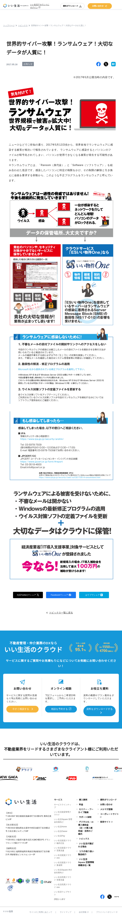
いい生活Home (60, 826)
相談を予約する (59, 709)
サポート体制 (85, 817)
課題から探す (59, 899)
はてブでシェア (94, 594)
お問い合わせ (99, 6)
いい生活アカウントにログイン (39, 6)
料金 (81, 804)
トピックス (84, 838)
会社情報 (83, 912)
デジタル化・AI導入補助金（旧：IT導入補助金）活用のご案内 (85, 828)
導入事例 (83, 799)
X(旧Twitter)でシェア (28, 594)
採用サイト (105, 822)
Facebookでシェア (61, 594)
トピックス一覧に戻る (61, 613)
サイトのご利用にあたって (40, 912)
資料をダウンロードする (100, 709)
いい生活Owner (60, 831)
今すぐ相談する (21, 709)
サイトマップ (65, 912)
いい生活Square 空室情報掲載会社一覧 (86, 862)
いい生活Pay (59, 836)
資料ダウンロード (72, 6)
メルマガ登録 (106, 809)
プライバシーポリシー (106, 912)
